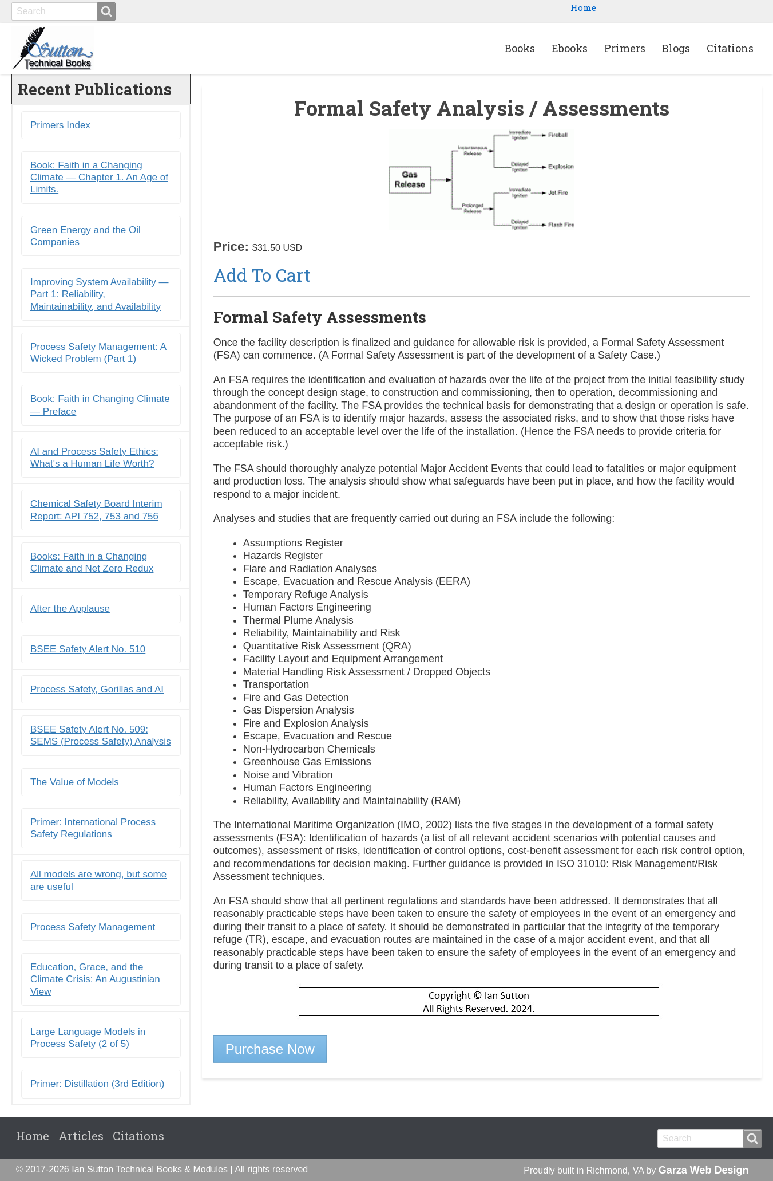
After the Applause (70, 608)
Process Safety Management (92, 927)
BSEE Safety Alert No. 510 (87, 649)
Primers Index (60, 125)
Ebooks (570, 48)
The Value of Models (74, 782)
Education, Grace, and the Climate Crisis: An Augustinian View (95, 979)
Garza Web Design (704, 1170)
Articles (81, 1135)
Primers (624, 48)
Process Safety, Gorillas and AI (97, 689)
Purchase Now (270, 1049)
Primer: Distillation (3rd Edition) (97, 1083)
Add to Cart (262, 274)
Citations (730, 48)
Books (520, 48)
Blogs (676, 48)
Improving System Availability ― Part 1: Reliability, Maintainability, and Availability (99, 294)
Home (583, 7)
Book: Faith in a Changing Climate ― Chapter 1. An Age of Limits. (99, 177)
